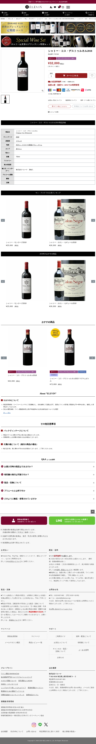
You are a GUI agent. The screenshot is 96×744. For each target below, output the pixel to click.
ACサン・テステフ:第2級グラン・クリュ (29, 145)
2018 (17, 137)
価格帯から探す (45, 14)
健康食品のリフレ (32, 695)
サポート (52, 629)
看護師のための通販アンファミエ (12, 691)
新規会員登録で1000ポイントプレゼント (24, 521)
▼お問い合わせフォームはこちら (60, 609)
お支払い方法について (54, 100)
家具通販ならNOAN (25, 681)
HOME (3, 19)
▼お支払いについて (14, 561)
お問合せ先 (53, 589)
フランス (10, 19)
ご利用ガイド (60, 636)
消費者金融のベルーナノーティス (12, 695)
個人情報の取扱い (69, 731)
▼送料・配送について (63, 570)
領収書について (83, 642)
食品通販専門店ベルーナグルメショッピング (16, 677)
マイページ (5, 629)
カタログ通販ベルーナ (8, 681)
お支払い (4, 550)
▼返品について (14, 620)
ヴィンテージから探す (67, 14)
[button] (4, 358)
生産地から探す (5, 14)
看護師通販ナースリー (35, 688)
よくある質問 (84, 650)
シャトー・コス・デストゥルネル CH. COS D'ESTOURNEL (56, 19)
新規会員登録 (12, 636)
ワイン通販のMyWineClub (10, 674)
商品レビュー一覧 (35, 642)
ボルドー (19, 19)
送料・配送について (83, 636)
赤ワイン (19, 149)
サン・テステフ (30, 19)
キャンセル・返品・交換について (60, 650)
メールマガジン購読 (12, 642)
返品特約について (70, 100)
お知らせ (60, 657)
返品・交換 (5, 589)
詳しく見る (7, 413)
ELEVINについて (17, 731)
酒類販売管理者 (7, 701)
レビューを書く (54, 112)
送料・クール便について (87, 100)
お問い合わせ (31, 731)
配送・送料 (53, 550)
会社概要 (52, 668)
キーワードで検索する (90, 14)
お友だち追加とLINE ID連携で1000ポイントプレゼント (72, 521)
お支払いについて (60, 642)
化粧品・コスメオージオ (9, 684)
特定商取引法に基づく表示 (49, 731)
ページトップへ (93, 512)
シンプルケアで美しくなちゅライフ (13, 688)
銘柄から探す (25, 14)
